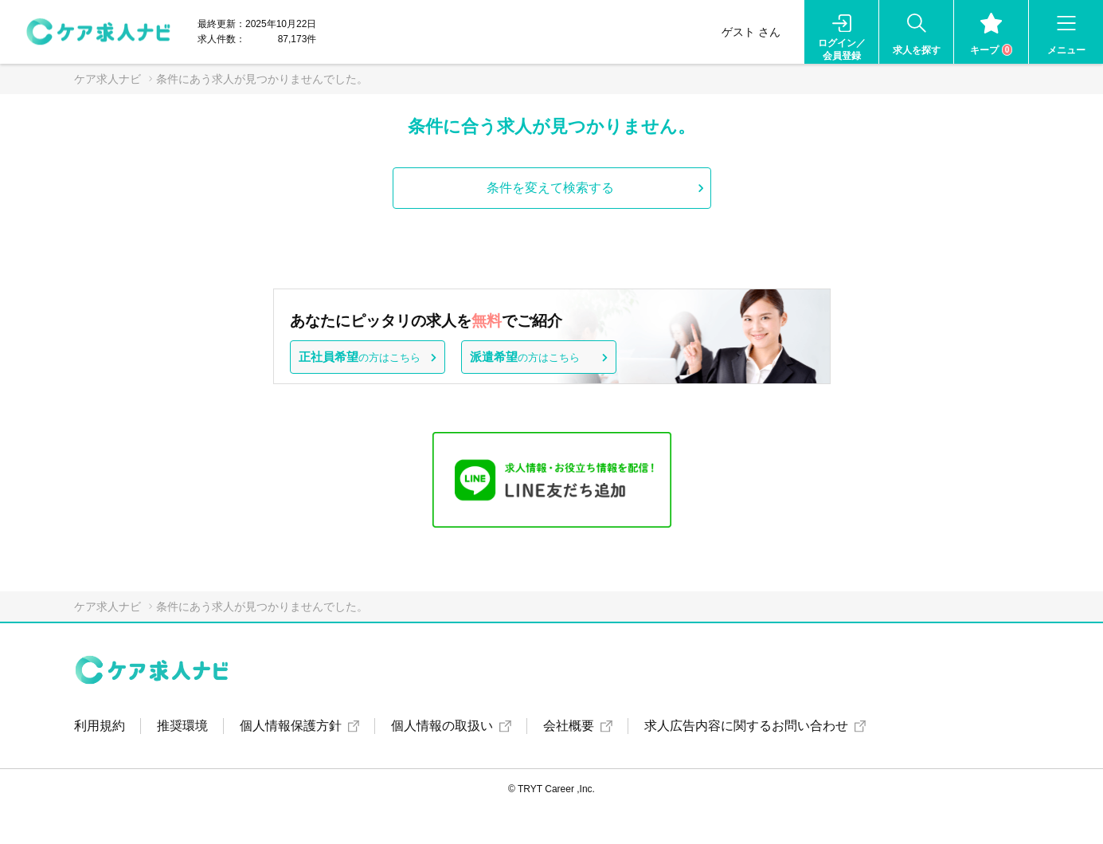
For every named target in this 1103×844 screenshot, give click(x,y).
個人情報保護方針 (291, 725)
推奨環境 (182, 725)
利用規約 (99, 725)
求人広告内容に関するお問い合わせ (746, 725)
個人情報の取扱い (442, 725)
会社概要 (568, 725)
